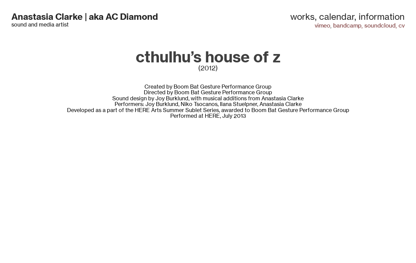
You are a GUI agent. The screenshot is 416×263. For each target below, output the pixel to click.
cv (402, 25)
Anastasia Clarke (47, 16)
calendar (336, 16)
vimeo (322, 25)
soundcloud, (380, 25)
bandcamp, (348, 25)
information (382, 16)
